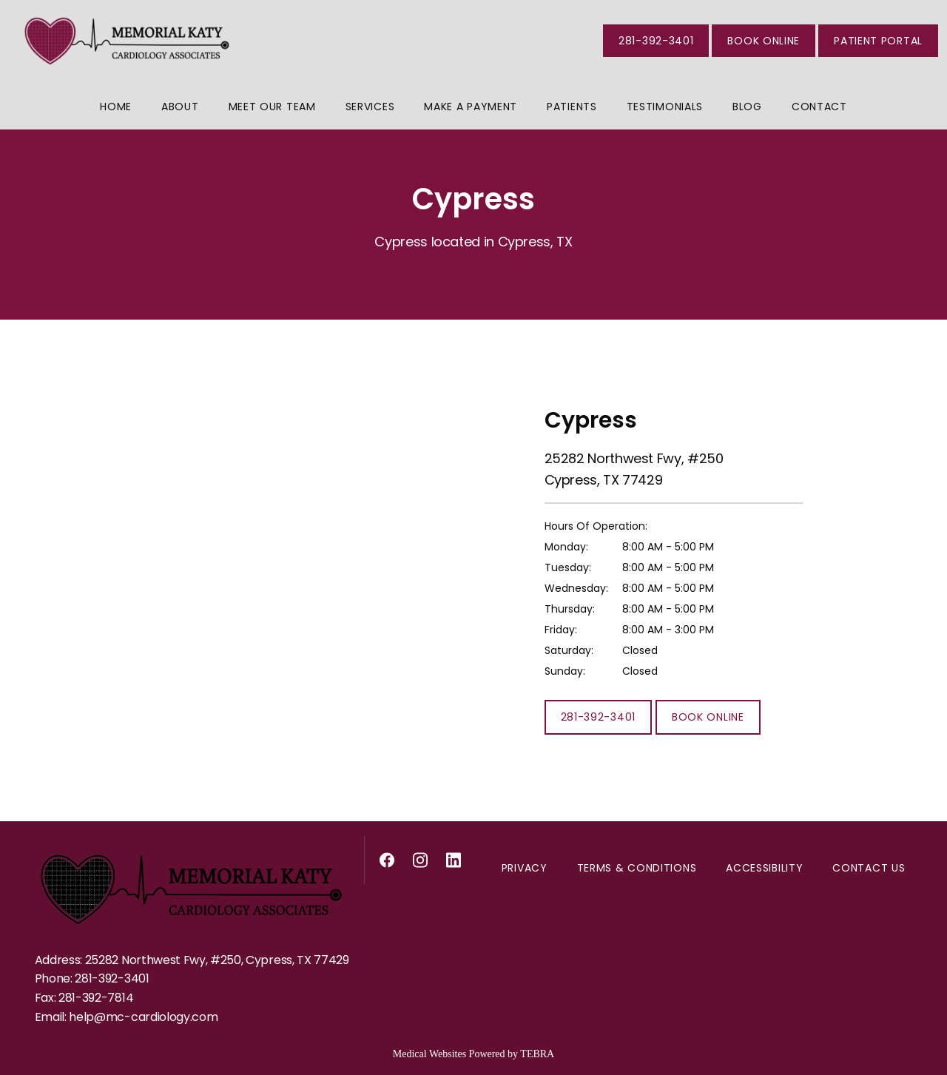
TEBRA (537, 1053)
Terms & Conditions (637, 867)
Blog (747, 106)
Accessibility (764, 867)
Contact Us (868, 867)
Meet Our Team (272, 106)
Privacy (524, 867)
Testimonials (665, 106)
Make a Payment (470, 106)
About (180, 106)
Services (370, 106)
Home (116, 106)
